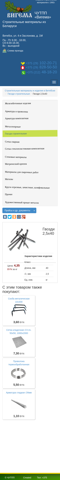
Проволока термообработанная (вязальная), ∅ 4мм (18, 364)
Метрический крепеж (16, 164)
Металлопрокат (13, 126)
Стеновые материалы (16, 156)
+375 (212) (39, 72)
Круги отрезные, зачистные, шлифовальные (27, 187)
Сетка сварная (12, 141)
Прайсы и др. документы (17, 210)
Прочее (8, 194)
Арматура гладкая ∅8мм (19, 392)
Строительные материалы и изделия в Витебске (30, 90)
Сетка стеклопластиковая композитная (24, 148)
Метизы (9, 179)
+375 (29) (39, 63)
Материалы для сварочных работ (22, 172)
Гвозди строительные (19, 94)
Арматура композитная (16, 118)
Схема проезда (13, 50)
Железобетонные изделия (18, 103)
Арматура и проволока (16, 111)
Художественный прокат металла (22, 202)
